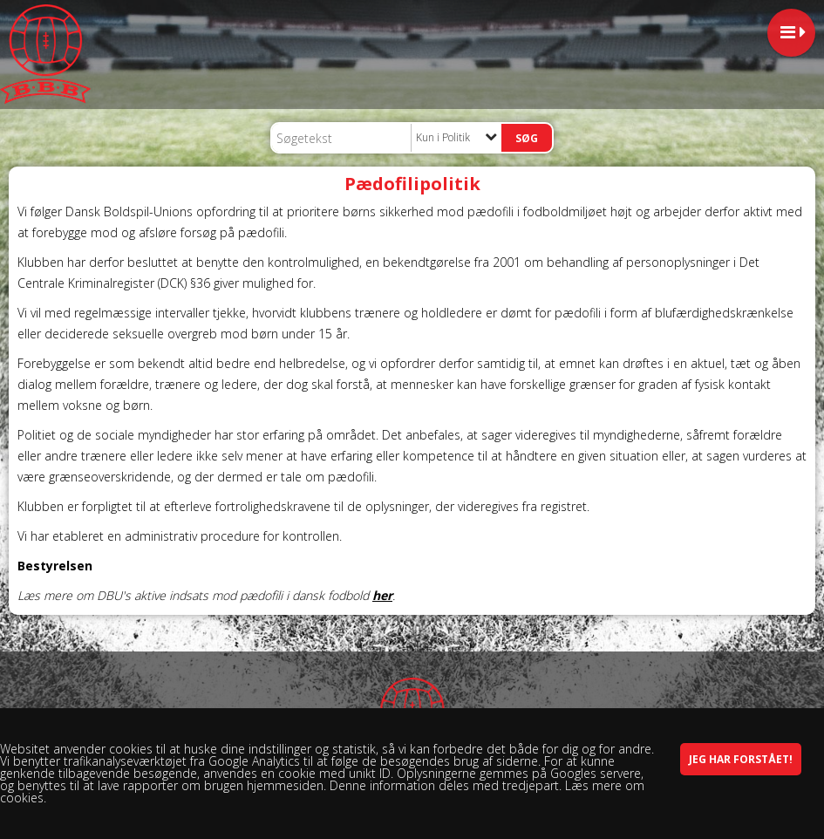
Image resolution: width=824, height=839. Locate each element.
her (382, 595)
